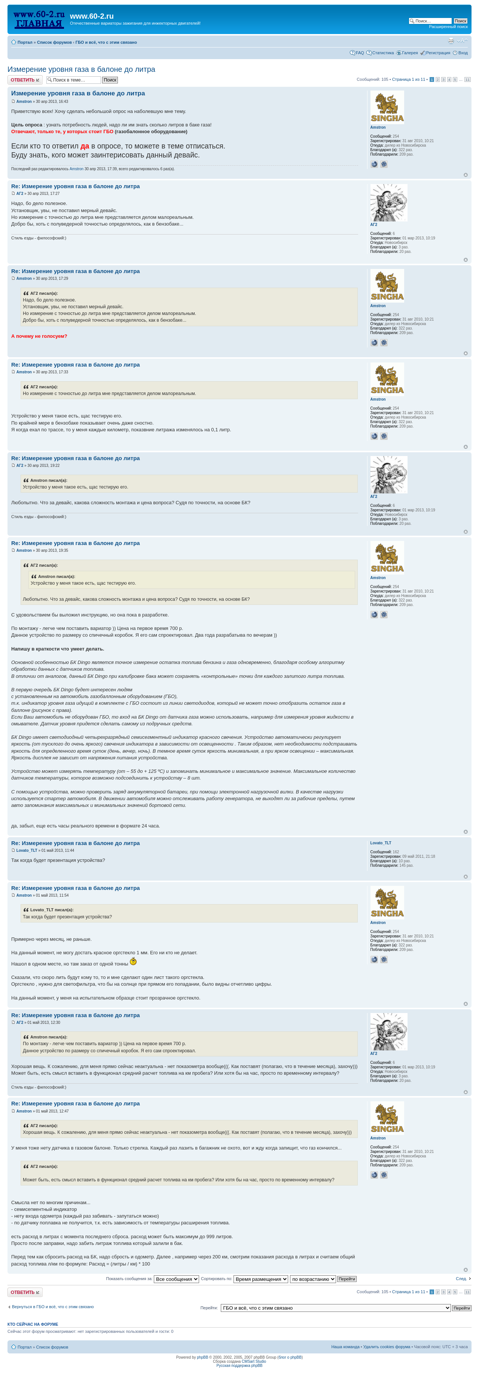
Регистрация (438, 53)
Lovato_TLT (26, 850)
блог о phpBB (290, 1357)
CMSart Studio (254, 1361)
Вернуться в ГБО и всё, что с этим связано (53, 1306)
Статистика (383, 53)
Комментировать (25, 80)
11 (468, 79)
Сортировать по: (244, 1278)
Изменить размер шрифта (462, 40)
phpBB (202, 1357)
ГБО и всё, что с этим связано (106, 42)
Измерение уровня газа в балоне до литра (81, 69)
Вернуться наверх (466, 175)
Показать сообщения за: (152, 1278)
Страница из (408, 79)
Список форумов (54, 42)
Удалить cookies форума (387, 1346)
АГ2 (19, 194)
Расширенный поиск (448, 26)
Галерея (410, 53)
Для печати (451, 40)
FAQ (360, 53)
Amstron (24, 102)
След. (461, 1278)
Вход (463, 53)
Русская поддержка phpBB (239, 1366)
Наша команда (345, 1346)
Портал (25, 42)
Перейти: (209, 1308)
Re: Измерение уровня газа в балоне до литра (75, 186)
